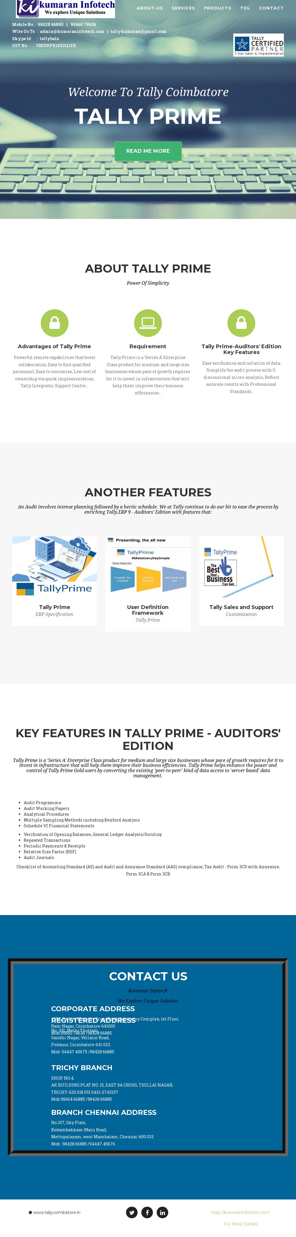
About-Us (150, 14)
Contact (271, 14)
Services (183, 14)
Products (218, 14)
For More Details (241, 1224)
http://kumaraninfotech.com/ (241, 1212)
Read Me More (148, 151)
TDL (245, 14)
